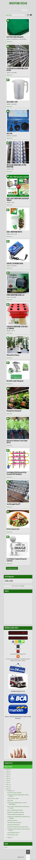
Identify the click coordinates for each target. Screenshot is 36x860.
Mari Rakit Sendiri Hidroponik (15, 381)
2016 (7, 786)
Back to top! (28, 852)
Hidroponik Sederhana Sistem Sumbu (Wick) (17, 442)
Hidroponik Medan (18, 3)
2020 (7, 778)
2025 (7, 769)
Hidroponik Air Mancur (13, 355)
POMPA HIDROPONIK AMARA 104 (15, 295)
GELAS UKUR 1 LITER (12, 102)
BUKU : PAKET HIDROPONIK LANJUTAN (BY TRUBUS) (18, 199)
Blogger (22, 585)
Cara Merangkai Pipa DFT (13, 504)
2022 (7, 776)
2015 (7, 788)
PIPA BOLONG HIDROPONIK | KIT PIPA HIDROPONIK (16, 166)
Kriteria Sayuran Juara (13, 529)
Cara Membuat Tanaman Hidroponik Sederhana (16, 560)
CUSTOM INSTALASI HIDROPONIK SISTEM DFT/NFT (17, 69)
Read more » (10, 41)
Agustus (9, 837)
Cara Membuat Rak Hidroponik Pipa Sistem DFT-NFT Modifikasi (16, 473)
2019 (7, 780)
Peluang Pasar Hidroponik (14, 411)
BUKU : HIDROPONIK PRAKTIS (14, 232)
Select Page (9, 15)
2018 (7, 782)
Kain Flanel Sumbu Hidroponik (15, 37)
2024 (7, 771)
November (10, 790)
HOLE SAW (9, 134)
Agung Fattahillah (8, 20)
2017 (7, 784)
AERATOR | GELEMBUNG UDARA (15, 263)
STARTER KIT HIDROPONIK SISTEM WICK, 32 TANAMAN (17, 327)
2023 (7, 774)
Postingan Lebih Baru (12, 568)
